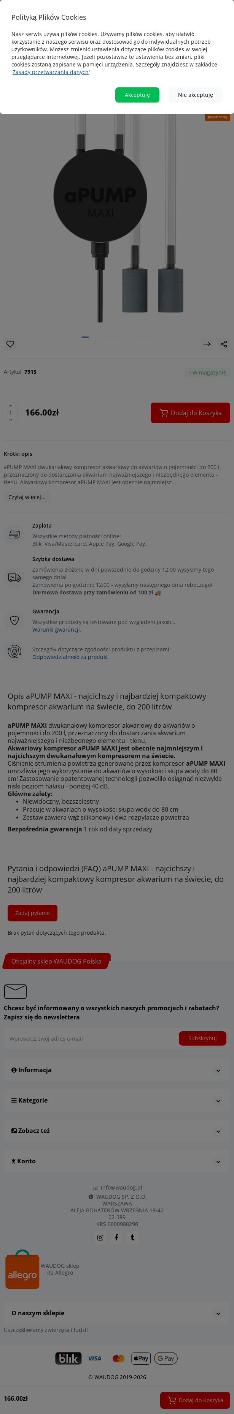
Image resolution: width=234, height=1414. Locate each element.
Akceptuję (137, 94)
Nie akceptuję (195, 94)
